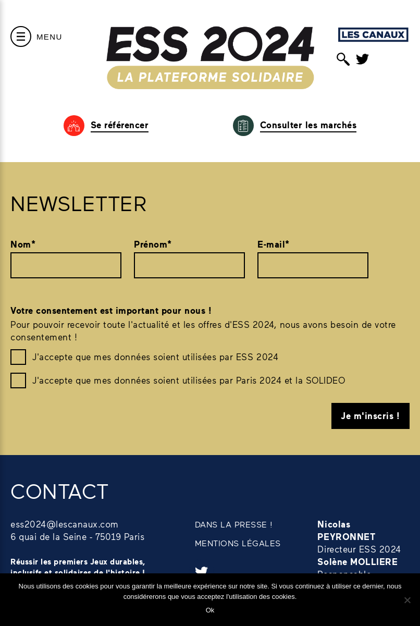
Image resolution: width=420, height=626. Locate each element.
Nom (22, 244)
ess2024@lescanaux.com (64, 524)
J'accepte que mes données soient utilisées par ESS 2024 (155, 356)
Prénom (153, 244)
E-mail (273, 244)
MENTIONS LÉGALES (238, 543)
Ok (210, 610)
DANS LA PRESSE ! (234, 524)
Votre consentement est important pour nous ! (111, 310)
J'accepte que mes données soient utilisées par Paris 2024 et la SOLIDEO (188, 380)
